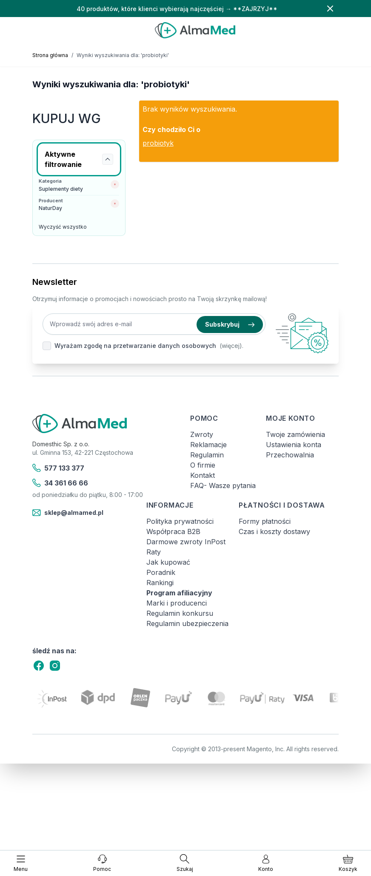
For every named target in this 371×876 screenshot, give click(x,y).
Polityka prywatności (180, 521)
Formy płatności (265, 521)
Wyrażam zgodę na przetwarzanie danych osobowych (135, 345)
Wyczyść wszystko (63, 227)
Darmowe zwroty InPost (185, 541)
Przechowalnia (290, 455)
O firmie (202, 465)
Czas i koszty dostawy (274, 531)
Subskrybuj (229, 324)
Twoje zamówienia (295, 434)
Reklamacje (208, 444)
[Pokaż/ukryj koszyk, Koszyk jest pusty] (348, 863)
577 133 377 (58, 468)
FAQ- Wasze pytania (223, 485)
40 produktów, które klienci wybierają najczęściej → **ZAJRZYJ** (177, 8)
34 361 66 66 (60, 483)
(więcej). (231, 345)
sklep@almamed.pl (67, 512)
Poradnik (160, 572)
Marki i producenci (176, 603)
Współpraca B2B (173, 531)
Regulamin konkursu (179, 613)
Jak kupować (168, 562)
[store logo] (195, 30)
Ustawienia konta (293, 444)
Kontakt (202, 475)
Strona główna (50, 55)
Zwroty (201, 434)
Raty (153, 552)
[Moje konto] (265, 863)
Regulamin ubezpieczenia (187, 623)
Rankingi (160, 582)
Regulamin (207, 455)
